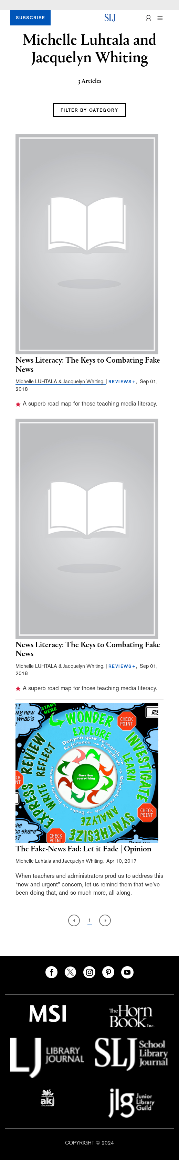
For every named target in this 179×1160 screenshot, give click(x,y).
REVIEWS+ (122, 381)
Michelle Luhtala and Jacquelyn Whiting (59, 861)
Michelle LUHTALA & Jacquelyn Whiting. (60, 381)
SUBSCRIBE (30, 17)
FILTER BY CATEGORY (89, 110)
